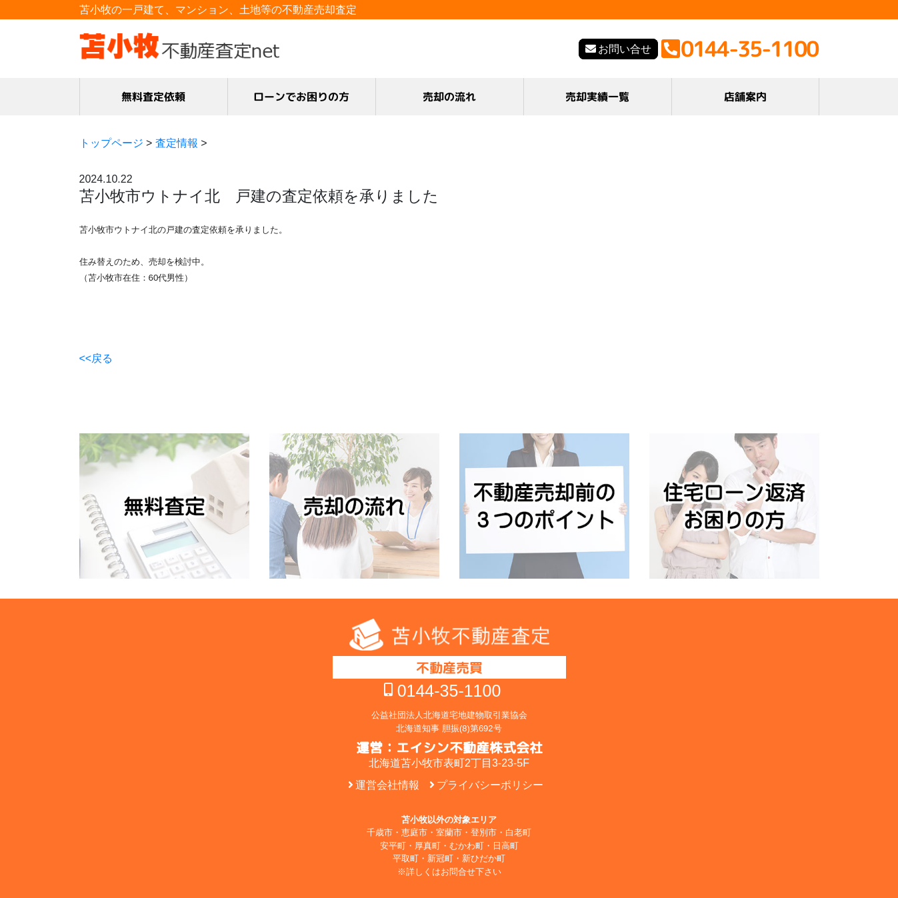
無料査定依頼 (153, 96)
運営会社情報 (387, 785)
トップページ (111, 143)
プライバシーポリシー (490, 785)
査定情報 (176, 143)
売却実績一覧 (597, 96)
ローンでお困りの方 (301, 96)
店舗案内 (744, 96)
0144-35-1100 (449, 690)
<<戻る (96, 358)
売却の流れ (449, 96)
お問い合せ (624, 49)
